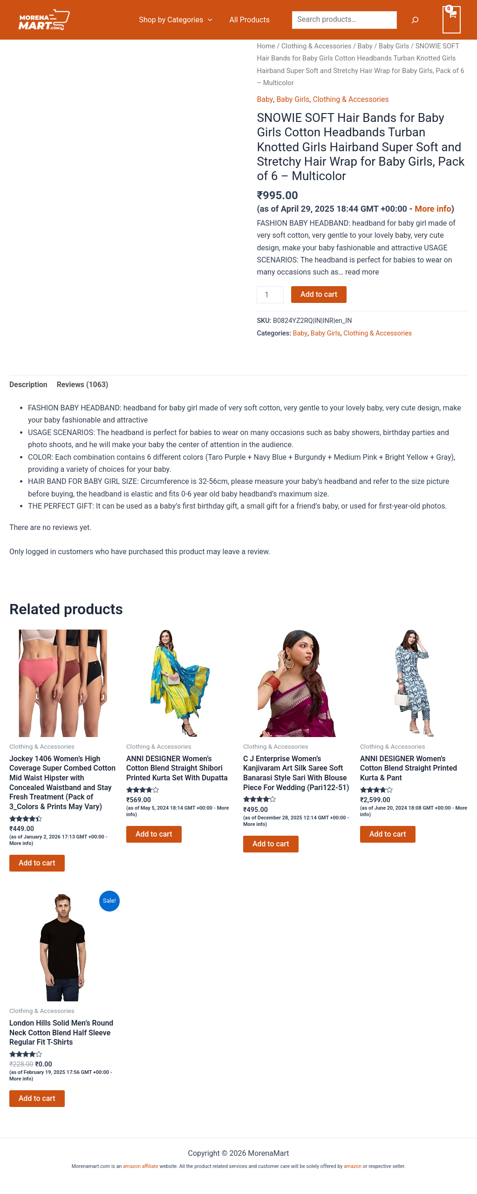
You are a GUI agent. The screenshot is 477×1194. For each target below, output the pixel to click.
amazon (352, 1166)
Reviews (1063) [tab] (83, 384)
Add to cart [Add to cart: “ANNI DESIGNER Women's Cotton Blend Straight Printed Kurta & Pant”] (387, 834)
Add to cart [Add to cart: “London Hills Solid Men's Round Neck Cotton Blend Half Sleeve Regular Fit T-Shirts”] (37, 1099)
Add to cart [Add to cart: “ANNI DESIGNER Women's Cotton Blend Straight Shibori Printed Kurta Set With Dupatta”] (154, 834)
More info (433, 209)
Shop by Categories (178, 20)
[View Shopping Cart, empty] (452, 19)
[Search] (415, 20)
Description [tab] (28, 384)
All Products (251, 19)
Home (266, 46)
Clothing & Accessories (316, 46)
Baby (365, 46)
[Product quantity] (270, 295)
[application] (211, 20)
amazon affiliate (140, 1166)
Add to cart (318, 294)
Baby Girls (395, 46)
